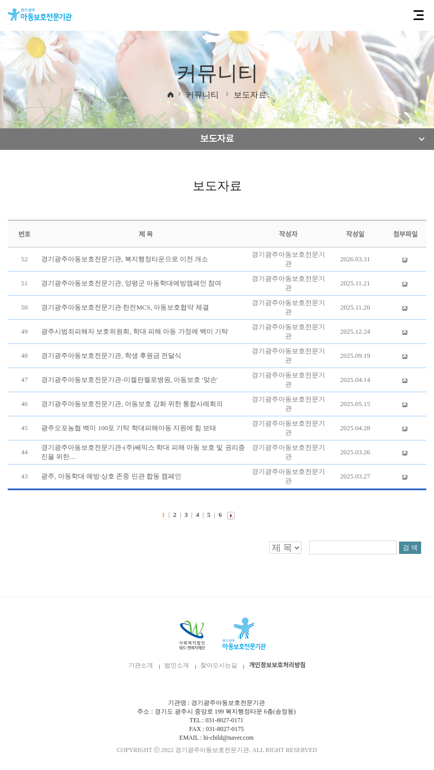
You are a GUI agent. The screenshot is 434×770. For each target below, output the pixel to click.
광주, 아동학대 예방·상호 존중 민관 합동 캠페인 (111, 476)
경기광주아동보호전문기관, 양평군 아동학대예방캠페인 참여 (131, 283)
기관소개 (140, 665)
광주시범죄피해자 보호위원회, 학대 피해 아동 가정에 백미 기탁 (134, 331)
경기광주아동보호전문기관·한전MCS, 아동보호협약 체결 (125, 307)
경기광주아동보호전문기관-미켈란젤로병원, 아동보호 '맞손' (129, 379)
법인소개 (176, 665)
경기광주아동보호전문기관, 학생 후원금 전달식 (111, 355)
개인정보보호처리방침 (277, 665)
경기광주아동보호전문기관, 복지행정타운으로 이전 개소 (124, 259)
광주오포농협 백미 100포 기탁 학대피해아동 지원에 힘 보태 (128, 428)
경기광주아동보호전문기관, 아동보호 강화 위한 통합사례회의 (132, 404)
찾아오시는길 (218, 665)
